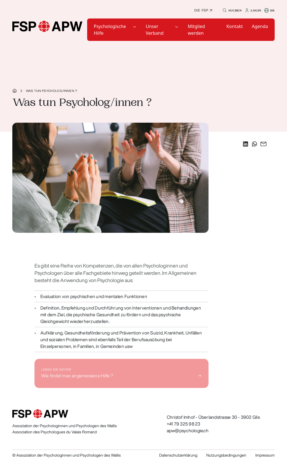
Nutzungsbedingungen (226, 455)
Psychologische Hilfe (110, 29)
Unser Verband (154, 29)
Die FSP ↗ (203, 10)
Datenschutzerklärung (178, 455)
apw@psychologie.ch (188, 430)
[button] (231, 10)
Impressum (265, 455)
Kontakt (234, 26)
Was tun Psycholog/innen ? (51, 90)
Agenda (260, 26)
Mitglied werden (196, 29)
